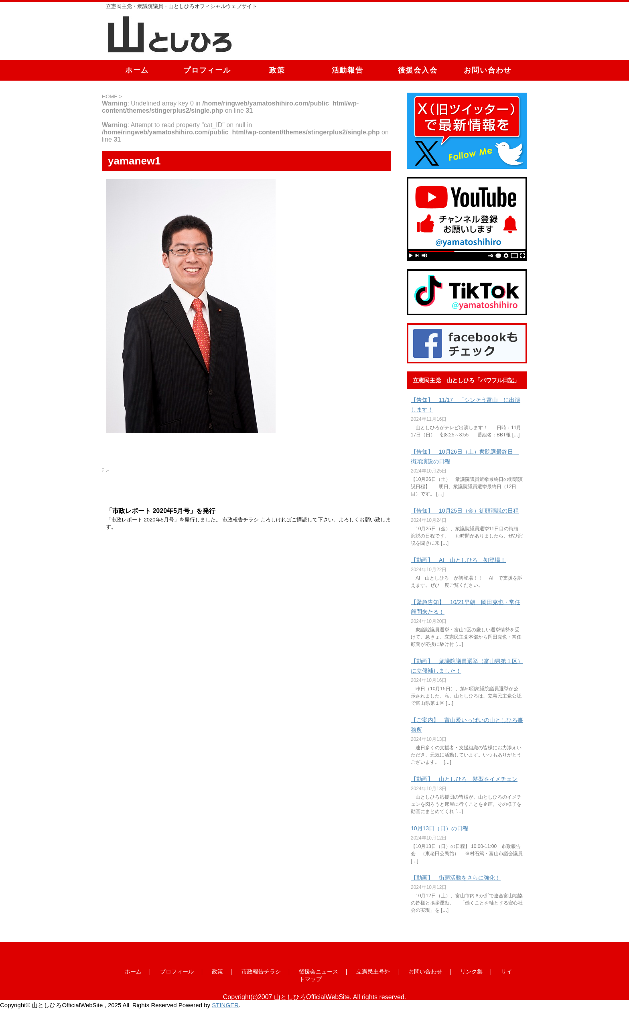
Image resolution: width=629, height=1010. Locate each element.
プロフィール (207, 70)
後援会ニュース (318, 971)
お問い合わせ (487, 70)
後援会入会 (418, 70)
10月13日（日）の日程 (439, 828)
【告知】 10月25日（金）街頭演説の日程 (465, 510)
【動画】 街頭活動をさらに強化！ (456, 877)
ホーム (137, 70)
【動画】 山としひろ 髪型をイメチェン (464, 779)
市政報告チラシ (261, 971)
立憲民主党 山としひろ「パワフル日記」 (466, 380)
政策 (277, 70)
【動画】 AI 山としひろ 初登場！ (458, 560)
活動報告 (347, 70)
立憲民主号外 (373, 971)
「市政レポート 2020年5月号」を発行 (160, 510)
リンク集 (471, 971)
